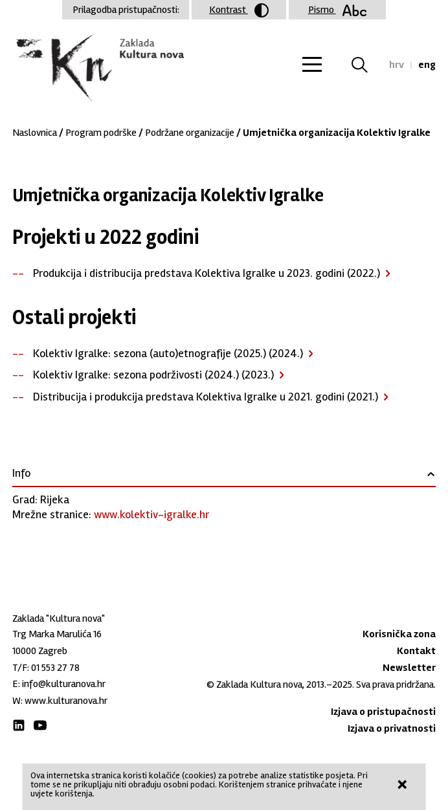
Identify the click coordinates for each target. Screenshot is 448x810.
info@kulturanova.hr (64, 683)
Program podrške (101, 132)
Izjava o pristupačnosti (383, 711)
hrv (396, 65)
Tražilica (367, 64)
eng (427, 65)
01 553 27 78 (55, 667)
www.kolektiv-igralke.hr (151, 514)
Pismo (337, 9)
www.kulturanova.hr (66, 700)
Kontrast (239, 10)
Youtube (40, 725)
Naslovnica (34, 132)
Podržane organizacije (189, 132)
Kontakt (416, 650)
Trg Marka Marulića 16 (57, 634)
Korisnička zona (399, 634)
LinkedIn (18, 725)
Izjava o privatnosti (392, 728)
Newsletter (409, 667)
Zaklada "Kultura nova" (98, 68)
